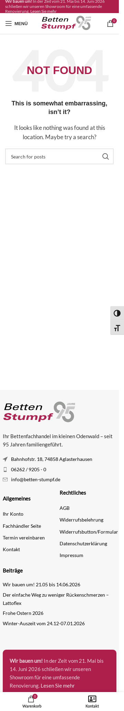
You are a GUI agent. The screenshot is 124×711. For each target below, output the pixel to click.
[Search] (59, 156)
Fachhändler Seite (22, 526)
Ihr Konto (13, 514)
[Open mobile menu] (16, 23)
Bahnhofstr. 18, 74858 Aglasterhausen (51, 459)
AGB (65, 508)
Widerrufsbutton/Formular (88, 532)
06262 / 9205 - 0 (28, 469)
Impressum (71, 555)
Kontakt (11, 549)
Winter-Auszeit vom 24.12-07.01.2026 (44, 623)
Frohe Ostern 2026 (23, 613)
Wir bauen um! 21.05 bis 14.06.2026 (41, 584)
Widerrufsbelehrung (81, 520)
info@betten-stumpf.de (35, 479)
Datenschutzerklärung (83, 543)
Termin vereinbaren (24, 537)
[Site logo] (67, 23)
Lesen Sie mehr (43, 11)
